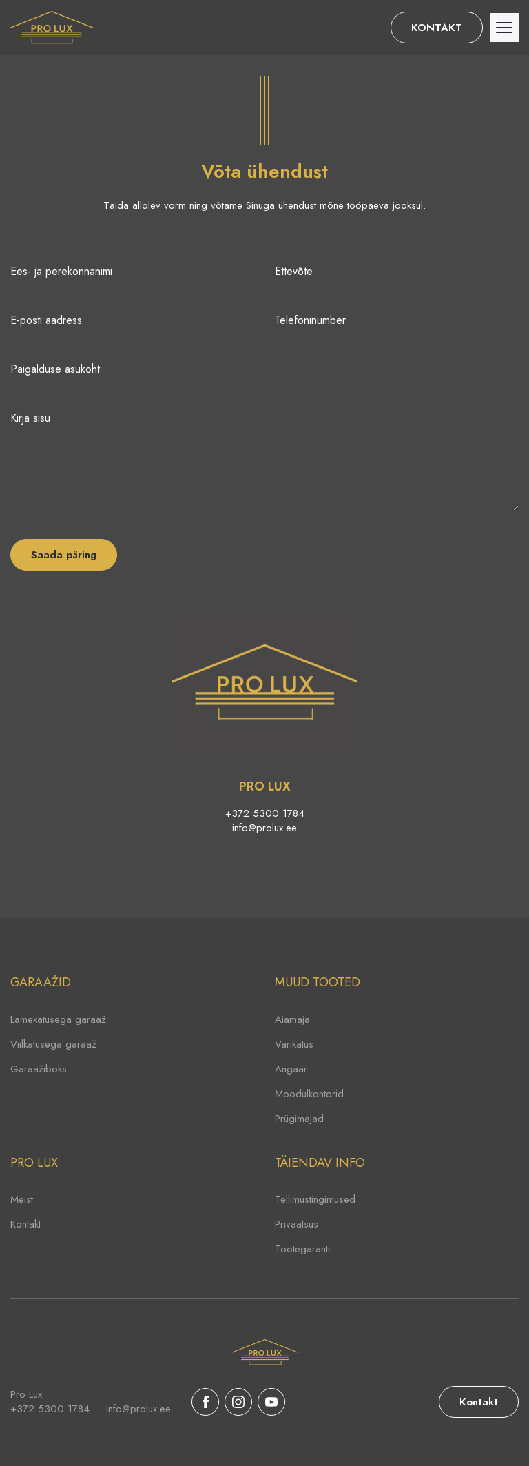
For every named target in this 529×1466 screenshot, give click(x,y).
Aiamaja (292, 1019)
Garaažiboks (38, 1069)
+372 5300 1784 (264, 813)
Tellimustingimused (315, 1199)
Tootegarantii (303, 1248)
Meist (21, 1199)
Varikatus (294, 1044)
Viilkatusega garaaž (53, 1044)
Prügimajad (299, 1118)
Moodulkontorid (309, 1093)
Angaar (291, 1069)
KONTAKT (436, 27)
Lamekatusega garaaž (58, 1019)
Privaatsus (296, 1224)
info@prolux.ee (264, 828)
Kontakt (25, 1224)
